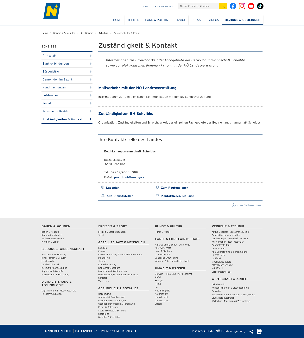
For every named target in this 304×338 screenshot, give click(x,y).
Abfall (158, 277)
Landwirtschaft (163, 254)
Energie (159, 280)
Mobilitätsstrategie (221, 261)
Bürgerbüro (67, 71)
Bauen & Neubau (50, 231)
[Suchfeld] (198, 6)
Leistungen (67, 95)
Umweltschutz (162, 300)
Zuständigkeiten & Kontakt (67, 119)
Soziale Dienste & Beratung (112, 310)
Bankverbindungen (67, 63)
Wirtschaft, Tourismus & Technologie (231, 301)
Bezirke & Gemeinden (243, 20)
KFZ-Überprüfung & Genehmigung (230, 251)
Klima (158, 283)
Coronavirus (104, 293)
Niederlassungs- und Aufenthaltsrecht (118, 274)
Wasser (158, 303)
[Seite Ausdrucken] (259, 333)
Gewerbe (216, 291)
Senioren (103, 277)
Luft (157, 287)
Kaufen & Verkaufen (51, 235)
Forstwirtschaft (163, 247)
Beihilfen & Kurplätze (109, 317)
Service (180, 20)
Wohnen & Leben (50, 241)
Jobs (145, 6)
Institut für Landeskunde (54, 267)
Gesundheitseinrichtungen (112, 300)
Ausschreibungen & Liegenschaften (230, 287)
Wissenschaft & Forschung (55, 274)
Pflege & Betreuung (108, 307)
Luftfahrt (216, 258)
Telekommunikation (51, 293)
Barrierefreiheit (57, 331)
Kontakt (129, 331)
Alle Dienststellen (119, 196)
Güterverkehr (218, 248)
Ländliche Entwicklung (166, 257)
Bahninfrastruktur (221, 245)
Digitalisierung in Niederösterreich (59, 290)
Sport (101, 235)
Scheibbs (103, 33)
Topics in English (162, 6)
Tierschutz (103, 281)
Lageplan (112, 187)
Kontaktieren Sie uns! (177, 196)
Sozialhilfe (103, 313)
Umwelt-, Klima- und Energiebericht (173, 273)
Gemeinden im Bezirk (67, 79)
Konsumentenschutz (109, 267)
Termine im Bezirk (67, 111)
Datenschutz (86, 331)
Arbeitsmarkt (218, 284)
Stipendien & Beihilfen (52, 271)
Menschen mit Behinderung (112, 271)
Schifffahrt (217, 268)
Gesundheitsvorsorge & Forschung (116, 303)
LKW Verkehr (218, 255)
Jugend (102, 261)
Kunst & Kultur (162, 231)
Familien (102, 247)
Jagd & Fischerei (163, 251)
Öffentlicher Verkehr (222, 265)
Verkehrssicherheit (221, 271)
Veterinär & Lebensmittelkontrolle (172, 261)
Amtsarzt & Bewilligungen (111, 297)
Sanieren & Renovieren (53, 238)
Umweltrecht (161, 297)
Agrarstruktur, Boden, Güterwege (172, 244)
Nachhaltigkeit (162, 290)
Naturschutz (161, 293)
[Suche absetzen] (223, 6)
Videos (213, 20)
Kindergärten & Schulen (53, 257)
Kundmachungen (67, 87)
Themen (133, 20)
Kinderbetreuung (107, 264)
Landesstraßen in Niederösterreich (230, 238)
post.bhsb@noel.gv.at (130, 177)
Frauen (101, 251)
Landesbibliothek (50, 264)
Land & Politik (156, 20)
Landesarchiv (48, 261)
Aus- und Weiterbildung (53, 254)
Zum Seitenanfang (247, 205)
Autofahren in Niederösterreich (228, 241)
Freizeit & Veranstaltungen (112, 231)
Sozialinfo (67, 103)
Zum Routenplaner (174, 187)
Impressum (110, 331)
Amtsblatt (67, 55)
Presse (197, 20)
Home (117, 20)
